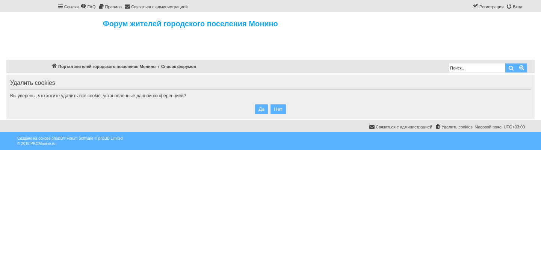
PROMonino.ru (42, 144)
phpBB (57, 138)
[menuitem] (87, 6)
